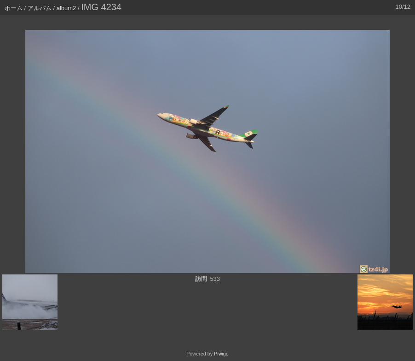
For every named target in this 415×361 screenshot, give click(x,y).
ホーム (14, 8)
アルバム (40, 8)
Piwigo (221, 353)
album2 (66, 8)
